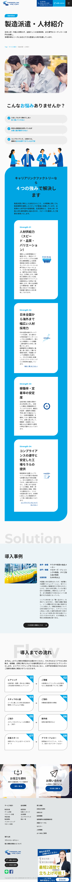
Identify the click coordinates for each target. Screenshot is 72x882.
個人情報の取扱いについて (14, 846)
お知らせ (40, 813)
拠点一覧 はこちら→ (31, 366)
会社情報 (24, 806)
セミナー (40, 828)
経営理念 (23, 810)
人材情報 (40, 831)
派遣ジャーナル (42, 824)
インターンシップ (10, 822)
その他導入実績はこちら (35, 625)
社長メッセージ (25, 812)
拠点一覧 (23, 819)
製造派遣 (7, 810)
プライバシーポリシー (12, 842)
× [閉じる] (68, 851)
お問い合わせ (60, 3)
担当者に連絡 (53, 788)
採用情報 (40, 817)
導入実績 (40, 806)
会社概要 (23, 814)
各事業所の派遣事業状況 (45, 820)
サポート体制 (9, 824)
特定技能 (7, 817)
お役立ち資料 (41, 809)
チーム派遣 (8, 812)
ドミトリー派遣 (9, 814)
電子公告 (8, 839)
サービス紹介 (9, 806)
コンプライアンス (26, 817)
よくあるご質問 (42, 835)
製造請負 (7, 819)
